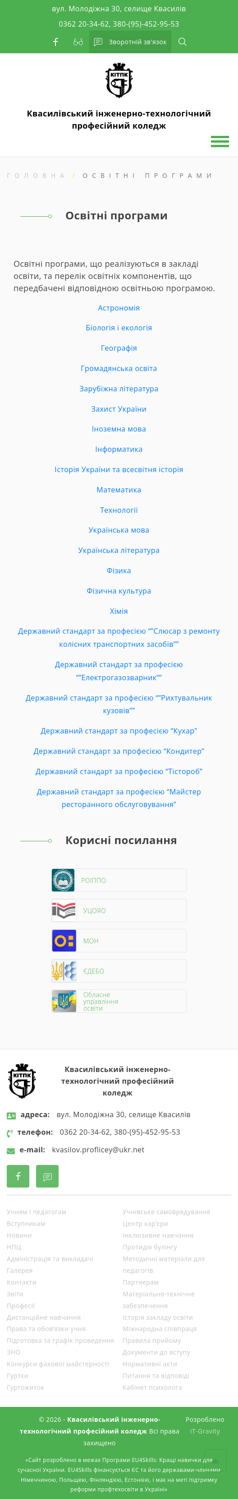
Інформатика (118, 449)
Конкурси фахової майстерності (58, 1364)
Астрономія (119, 308)
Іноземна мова (119, 429)
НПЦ (14, 1247)
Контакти (22, 1282)
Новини (19, 1235)
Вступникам (26, 1223)
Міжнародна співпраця (160, 1328)
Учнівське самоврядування (167, 1211)
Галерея (20, 1270)
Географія (119, 348)
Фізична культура (119, 591)
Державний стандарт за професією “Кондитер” (119, 751)
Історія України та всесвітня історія (119, 469)
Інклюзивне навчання (158, 1235)
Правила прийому (152, 1340)
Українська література (119, 550)
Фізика (119, 570)
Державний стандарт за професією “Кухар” (119, 731)
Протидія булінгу (150, 1247)
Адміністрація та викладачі (50, 1258)
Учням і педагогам (37, 1211)
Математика (118, 490)
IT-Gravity (205, 1431)
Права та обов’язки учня (46, 1328)
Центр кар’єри (145, 1223)
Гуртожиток (25, 1387)
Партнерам (141, 1282)
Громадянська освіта (119, 368)
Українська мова (119, 530)
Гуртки (17, 1375)
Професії (21, 1305)
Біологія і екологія (119, 328)
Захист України (119, 409)
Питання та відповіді (156, 1375)
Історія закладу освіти (158, 1317)
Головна (38, 175)
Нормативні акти (150, 1364)
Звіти (15, 1294)
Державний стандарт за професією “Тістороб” (119, 771)
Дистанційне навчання (44, 1317)
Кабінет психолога (152, 1387)
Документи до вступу (156, 1352)
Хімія (119, 611)
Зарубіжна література (118, 389)
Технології (119, 510)
